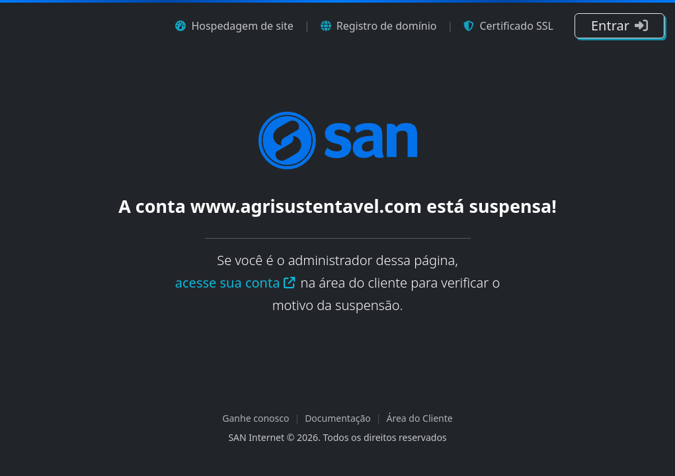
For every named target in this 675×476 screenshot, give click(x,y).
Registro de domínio (379, 26)
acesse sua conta (236, 283)
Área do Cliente (420, 418)
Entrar (619, 25)
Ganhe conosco (255, 418)
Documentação (338, 418)
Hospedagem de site (234, 26)
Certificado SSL (508, 26)
